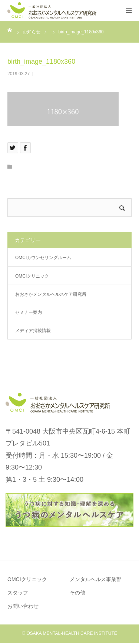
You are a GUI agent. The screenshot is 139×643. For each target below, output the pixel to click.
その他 (77, 593)
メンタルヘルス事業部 (96, 579)
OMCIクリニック (32, 276)
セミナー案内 (28, 312)
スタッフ (17, 593)
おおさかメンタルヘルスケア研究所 (50, 294)
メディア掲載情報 (33, 330)
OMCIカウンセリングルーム (43, 257)
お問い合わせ (23, 606)
